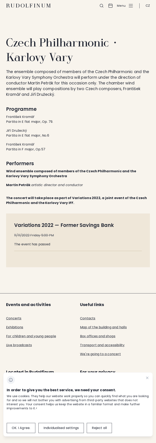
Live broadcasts (19, 345)
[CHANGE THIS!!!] (147, 378)
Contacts (87, 318)
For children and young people (31, 336)
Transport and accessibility (102, 345)
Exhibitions (14, 327)
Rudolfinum (29, 5)
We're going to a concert (100, 354)
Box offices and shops (97, 336)
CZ (148, 5)
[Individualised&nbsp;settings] (61, 428)
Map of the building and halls (103, 327)
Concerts (14, 318)
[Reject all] (99, 428)
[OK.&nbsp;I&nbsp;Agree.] (21, 428)
